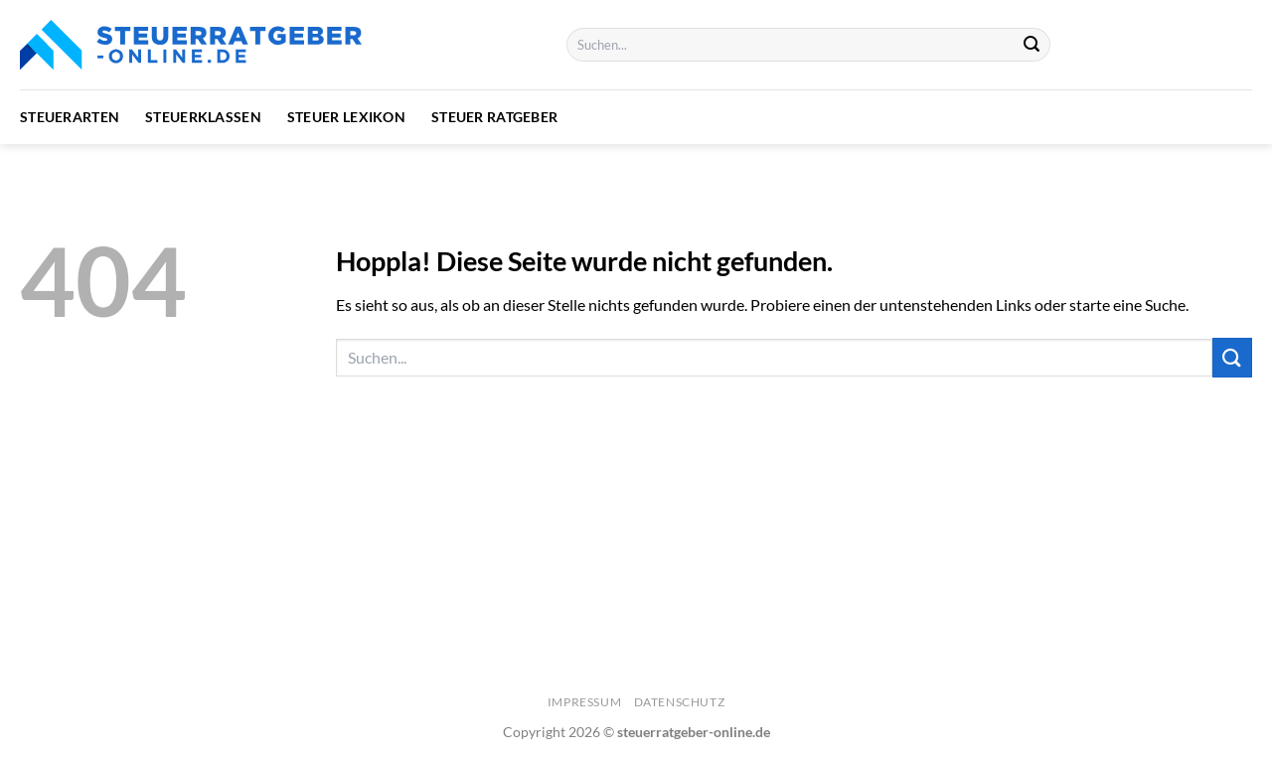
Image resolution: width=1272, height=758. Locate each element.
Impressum (585, 701)
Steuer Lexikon (346, 116)
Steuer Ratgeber (494, 116)
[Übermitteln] (1032, 45)
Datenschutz (679, 701)
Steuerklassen (203, 116)
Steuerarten (69, 116)
